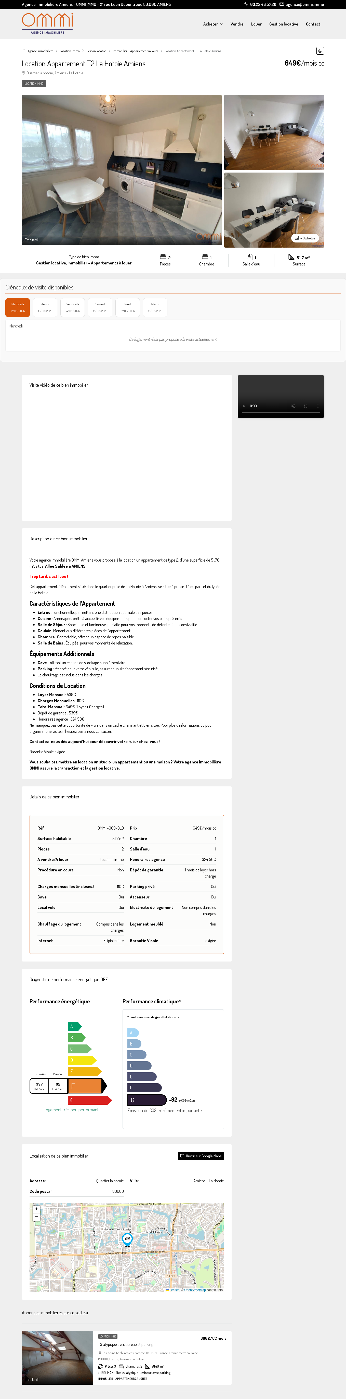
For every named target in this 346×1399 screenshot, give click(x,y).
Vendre (237, 24)
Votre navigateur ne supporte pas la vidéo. (281, 396)
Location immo (70, 51)
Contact (313, 24)
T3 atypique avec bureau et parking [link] (125, 1344)
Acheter (210, 24)
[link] (57, 1358)
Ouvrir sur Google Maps (201, 1155)
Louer (256, 24)
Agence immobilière (40, 51)
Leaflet (172, 1290)
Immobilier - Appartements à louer (135, 51)
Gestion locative (283, 24)
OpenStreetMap (195, 1290)
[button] (320, 51)
